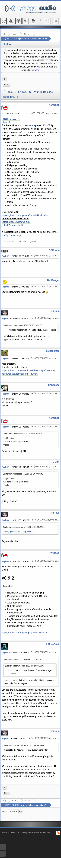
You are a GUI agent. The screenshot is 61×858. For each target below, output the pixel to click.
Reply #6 (5, 427)
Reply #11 (6, 738)
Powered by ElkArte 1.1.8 (10, 833)
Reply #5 (5, 394)
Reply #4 (5, 359)
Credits (23, 833)
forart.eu (54, 104)
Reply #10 (6, 653)
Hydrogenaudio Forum (15, 34)
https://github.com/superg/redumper (20, 374)
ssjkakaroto (53, 350)
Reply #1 (5, 256)
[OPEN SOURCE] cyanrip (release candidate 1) (26, 38)
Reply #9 (5, 561)
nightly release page (11, 235)
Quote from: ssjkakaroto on (24, 527)
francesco (54, 384)
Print (6, 84)
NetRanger (53, 280)
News (26, 34)
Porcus (55, 311)
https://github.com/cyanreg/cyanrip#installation (25, 215)
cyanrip (31, 125)
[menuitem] (6, 84)
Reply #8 (5, 520)
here (37, 70)
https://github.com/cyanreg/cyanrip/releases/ (24, 632)
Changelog (7, 122)
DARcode (54, 250)
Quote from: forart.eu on (22, 325)
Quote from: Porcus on (22, 659)
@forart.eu (9, 399)
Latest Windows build (12, 225)
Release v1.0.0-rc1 (11, 119)
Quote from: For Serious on (23, 745)
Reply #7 (5, 467)
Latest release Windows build (16, 222)
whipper (22, 261)
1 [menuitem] (4, 79)
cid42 (56, 462)
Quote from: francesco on (23, 434)
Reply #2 (5, 287)
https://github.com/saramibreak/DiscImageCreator (27, 370)
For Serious (53, 643)
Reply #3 (5, 318)
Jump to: (5, 811)
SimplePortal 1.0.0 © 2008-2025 (39, 833)
